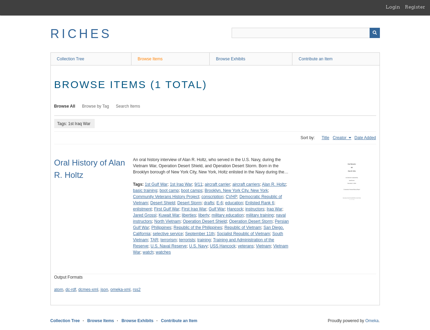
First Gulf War (166, 209)
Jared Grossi (144, 215)
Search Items (128, 106)
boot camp (169, 190)
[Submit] (375, 33)
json (104, 289)
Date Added (365, 137)
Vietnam (263, 246)
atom (58, 289)
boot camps (191, 190)
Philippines (161, 227)
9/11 (198, 184)
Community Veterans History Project (166, 196)
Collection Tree (70, 59)
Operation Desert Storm (250, 221)
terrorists (187, 239)
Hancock (235, 209)
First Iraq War (194, 209)
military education (228, 215)
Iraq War (274, 209)
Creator (340, 137)
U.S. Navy (198, 246)
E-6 (220, 202)
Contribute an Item (316, 59)
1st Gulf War (156, 184)
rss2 (137, 289)
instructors (254, 209)
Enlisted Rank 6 (259, 202)
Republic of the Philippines (198, 227)
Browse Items (150, 59)
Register (415, 7)
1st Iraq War (181, 184)
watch (148, 252)
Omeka (372, 320)
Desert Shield (162, 202)
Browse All (64, 106)
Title (325, 137)
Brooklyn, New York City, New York (236, 190)
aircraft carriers (246, 184)
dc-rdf (71, 289)
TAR (154, 239)
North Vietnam (167, 221)
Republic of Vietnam (242, 227)
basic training (145, 190)
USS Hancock (223, 246)
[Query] (306, 33)
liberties (189, 215)
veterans (246, 246)
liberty (203, 215)
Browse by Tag (95, 106)
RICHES (81, 34)
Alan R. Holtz (274, 184)
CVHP (231, 196)
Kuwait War (169, 215)
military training (260, 215)
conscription (212, 196)
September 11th (199, 233)
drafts (209, 202)
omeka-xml (121, 289)
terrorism (169, 239)
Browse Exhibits (230, 59)
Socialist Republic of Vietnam (243, 233)
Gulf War (217, 209)
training (204, 239)
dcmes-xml (88, 289)
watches (163, 252)
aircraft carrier (217, 184)
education (234, 202)
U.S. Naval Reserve (169, 246)
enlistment (142, 209)
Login (393, 7)
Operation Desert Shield (205, 221)
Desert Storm (189, 202)
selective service (168, 233)
